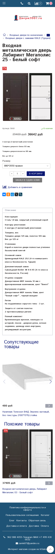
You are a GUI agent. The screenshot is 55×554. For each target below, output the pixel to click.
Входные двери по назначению (26, 35)
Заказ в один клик (27, 180)
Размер (6, 161)
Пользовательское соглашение (22, 515)
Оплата (45, 526)
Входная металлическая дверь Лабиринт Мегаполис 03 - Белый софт (24, 490)
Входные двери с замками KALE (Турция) (27, 38)
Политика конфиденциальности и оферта (27, 509)
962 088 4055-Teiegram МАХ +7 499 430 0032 (29, 538)
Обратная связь (37, 520)
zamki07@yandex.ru (29, 543)
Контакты (21, 520)
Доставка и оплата (16, 526)
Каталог (45, 515)
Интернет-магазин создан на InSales (27, 549)
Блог (11, 520)
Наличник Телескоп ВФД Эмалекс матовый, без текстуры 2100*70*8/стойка (26, 413)
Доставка (34, 526)
